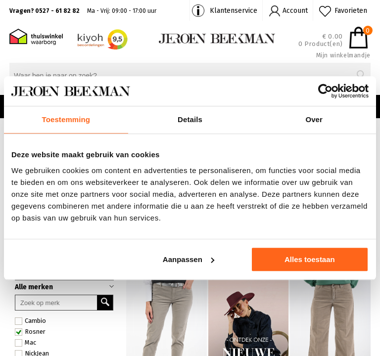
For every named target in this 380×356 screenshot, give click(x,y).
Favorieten (350, 10)
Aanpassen (188, 259)
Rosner (30, 332)
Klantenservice (233, 10)
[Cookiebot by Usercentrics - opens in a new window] (325, 91)
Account (295, 10)
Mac (25, 343)
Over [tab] (314, 119)
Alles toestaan (310, 259)
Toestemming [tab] (66, 119)
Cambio (30, 321)
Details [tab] (190, 119)
